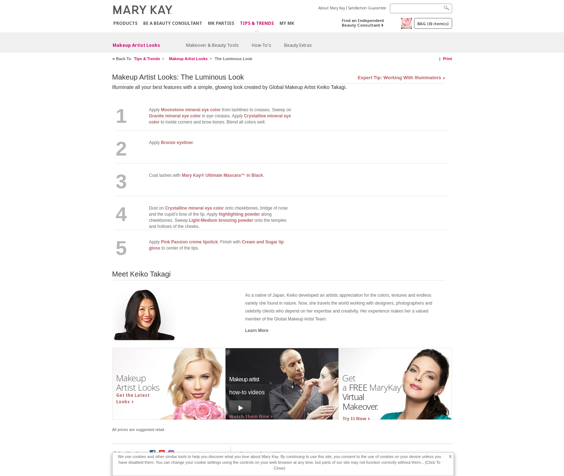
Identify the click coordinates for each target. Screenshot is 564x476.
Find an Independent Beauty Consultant (363, 22)
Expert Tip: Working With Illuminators (399, 77)
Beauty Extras (298, 45)
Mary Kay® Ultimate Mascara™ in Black (222, 175)
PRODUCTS (125, 23)
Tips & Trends (257, 23)
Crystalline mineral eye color (194, 208)
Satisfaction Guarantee (367, 7)
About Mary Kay (331, 7)
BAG (433, 23)
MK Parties (221, 23)
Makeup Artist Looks (136, 45)
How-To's (261, 45)
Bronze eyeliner (177, 142)
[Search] (421, 8)
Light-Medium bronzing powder (221, 220)
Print (447, 59)
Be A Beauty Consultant (172, 23)
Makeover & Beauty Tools (212, 45)
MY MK (286, 23)
